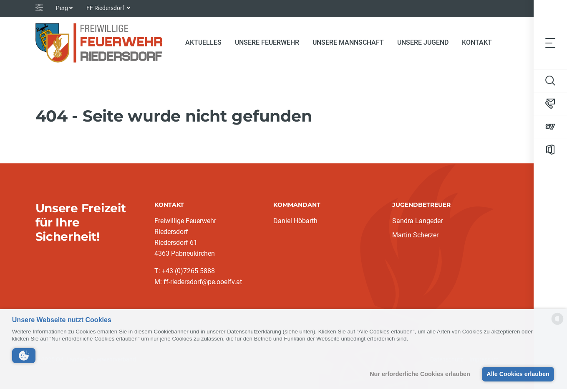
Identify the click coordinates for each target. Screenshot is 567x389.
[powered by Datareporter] (557, 324)
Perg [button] (62, 8)
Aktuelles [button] (203, 42)
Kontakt (477, 42)
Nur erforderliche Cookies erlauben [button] (420, 374)
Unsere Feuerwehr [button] (267, 42)
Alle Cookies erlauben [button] (517, 374)
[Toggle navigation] (550, 43)
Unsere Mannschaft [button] (348, 42)
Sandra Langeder (417, 221)
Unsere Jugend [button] (423, 42)
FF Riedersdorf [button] (106, 8)
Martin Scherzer (415, 235)
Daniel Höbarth (295, 221)
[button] (23, 355)
